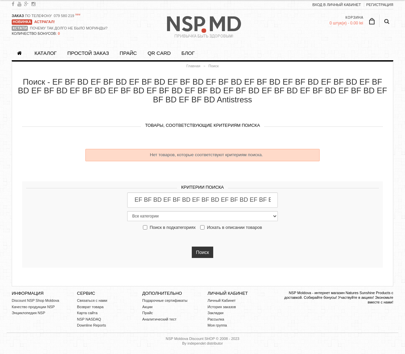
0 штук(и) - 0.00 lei (346, 23)
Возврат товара (90, 307)
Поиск (214, 66)
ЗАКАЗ (18, 16)
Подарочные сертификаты (164, 300)
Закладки (216, 313)
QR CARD (159, 53)
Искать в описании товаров (231, 227)
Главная (193, 66)
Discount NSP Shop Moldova (35, 300)
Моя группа (217, 325)
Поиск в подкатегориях (169, 227)
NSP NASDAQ (89, 319)
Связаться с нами (92, 300)
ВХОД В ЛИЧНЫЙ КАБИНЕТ (336, 5)
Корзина (354, 17)
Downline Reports (91, 325)
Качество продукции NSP (33, 307)
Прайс (128, 53)
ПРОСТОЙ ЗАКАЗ (88, 53)
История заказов (222, 307)
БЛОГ (187, 53)
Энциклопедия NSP (28, 313)
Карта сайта (87, 313)
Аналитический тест (159, 319)
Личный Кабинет (222, 300)
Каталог (45, 53)
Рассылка (216, 319)
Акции (147, 307)
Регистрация (379, 5)
